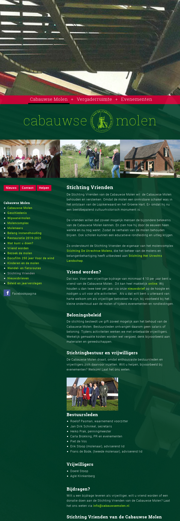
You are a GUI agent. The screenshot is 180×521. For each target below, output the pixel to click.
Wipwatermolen (18, 218)
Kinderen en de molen (23, 263)
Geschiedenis (17, 213)
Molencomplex (18, 223)
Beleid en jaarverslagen (24, 283)
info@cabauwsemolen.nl (111, 506)
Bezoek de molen (19, 253)
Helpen (44, 188)
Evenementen (136, 99)
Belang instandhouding (24, 233)
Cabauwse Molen (49, 99)
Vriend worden (18, 248)
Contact (28, 188)
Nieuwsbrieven (18, 278)
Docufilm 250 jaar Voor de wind (30, 258)
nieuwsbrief (136, 289)
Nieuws (11, 188)
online (152, 284)
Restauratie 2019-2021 (24, 238)
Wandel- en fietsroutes (24, 268)
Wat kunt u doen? (20, 243)
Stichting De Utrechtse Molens (89, 251)
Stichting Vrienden (21, 273)
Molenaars (15, 228)
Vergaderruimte (94, 99)
